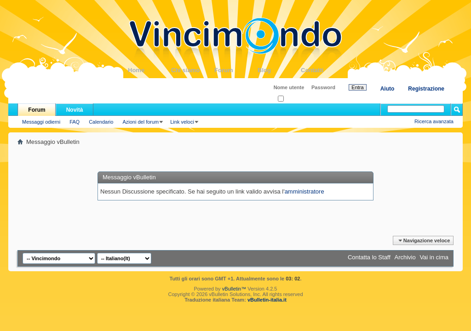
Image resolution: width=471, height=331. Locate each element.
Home (149, 70)
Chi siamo (192, 70)
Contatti (322, 70)
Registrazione (426, 89)
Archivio (405, 257)
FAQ (74, 122)
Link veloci (182, 122)
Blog (279, 70)
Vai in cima (433, 257)
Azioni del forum (140, 122)
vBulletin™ (234, 288)
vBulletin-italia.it (267, 299)
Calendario (101, 122)
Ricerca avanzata (434, 121)
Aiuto (387, 89)
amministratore (304, 191)
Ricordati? (292, 99)
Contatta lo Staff (369, 257)
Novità (74, 110)
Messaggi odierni (41, 122)
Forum (236, 70)
